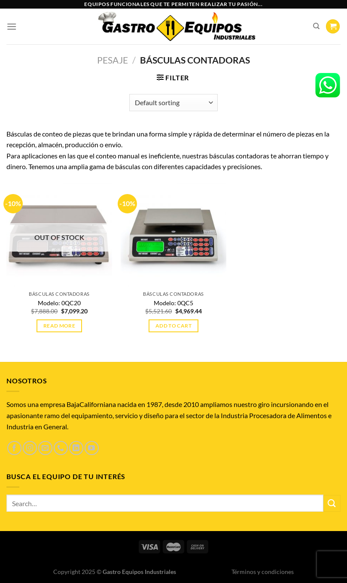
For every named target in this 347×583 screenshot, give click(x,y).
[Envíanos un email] (45, 448)
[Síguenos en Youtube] (92, 448)
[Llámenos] (61, 448)
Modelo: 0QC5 (173, 303)
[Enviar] (332, 503)
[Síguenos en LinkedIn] (76, 448)
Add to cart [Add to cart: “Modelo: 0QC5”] (173, 325)
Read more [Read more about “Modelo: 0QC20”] (59, 325)
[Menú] (11, 26)
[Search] (316, 26)
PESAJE (112, 60)
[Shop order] (173, 102)
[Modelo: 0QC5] (173, 234)
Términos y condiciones (262, 571)
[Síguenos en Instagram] (30, 448)
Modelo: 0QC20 (59, 303)
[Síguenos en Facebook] (14, 448)
